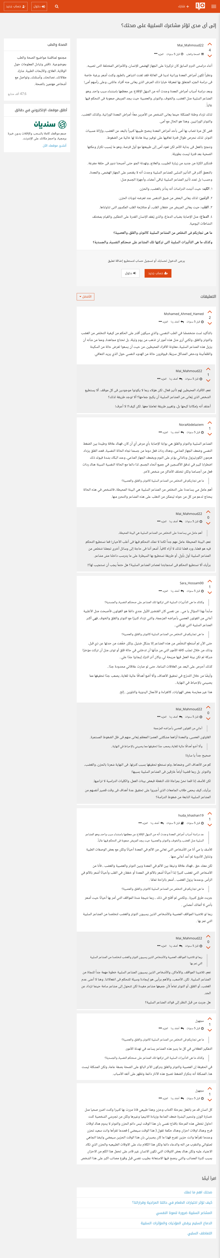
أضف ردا (177, 322)
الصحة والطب (194, 54)
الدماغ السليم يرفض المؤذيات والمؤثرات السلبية (176, 1232)
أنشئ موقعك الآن (54, 146)
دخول (130, 273)
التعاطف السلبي (200, 1242)
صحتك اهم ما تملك (198, 1201)
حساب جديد (158, 273)
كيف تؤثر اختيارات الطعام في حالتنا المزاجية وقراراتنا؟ (172, 1212)
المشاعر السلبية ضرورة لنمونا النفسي (184, 1222)
